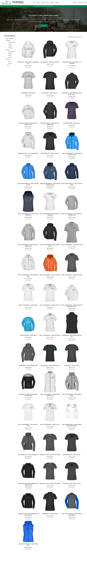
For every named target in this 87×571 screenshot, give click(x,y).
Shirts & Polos (11, 42)
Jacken (10, 46)
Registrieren (81, 2)
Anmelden (75, 2)
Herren (8, 50)
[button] (85, 2)
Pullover (10, 44)
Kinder (7, 59)
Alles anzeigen (10, 38)
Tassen (8, 65)
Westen (10, 48)
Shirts (9, 61)
